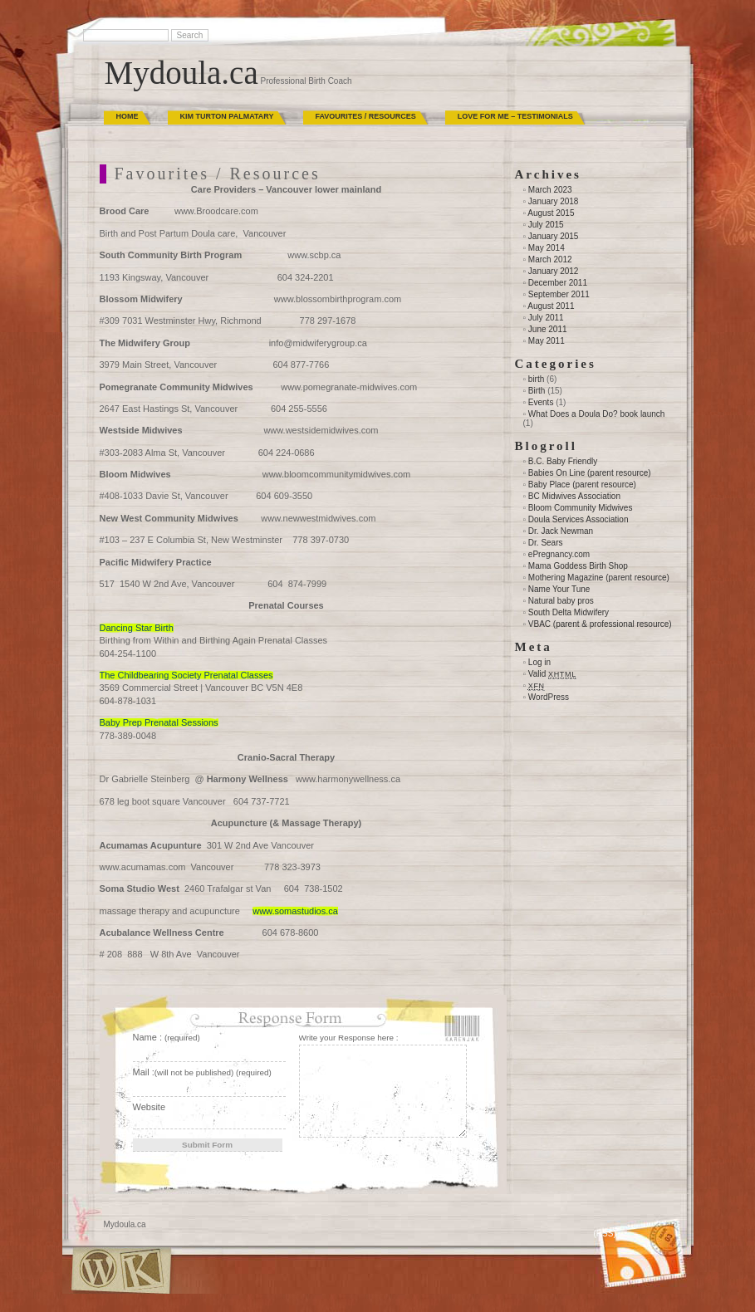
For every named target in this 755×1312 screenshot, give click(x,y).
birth (536, 379)
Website (149, 1107)
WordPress (548, 697)
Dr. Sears (545, 542)
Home (127, 116)
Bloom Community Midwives (580, 507)
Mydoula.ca (181, 73)
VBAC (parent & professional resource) (600, 624)
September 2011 (559, 294)
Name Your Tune (559, 589)
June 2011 (547, 329)
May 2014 (546, 247)
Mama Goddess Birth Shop (578, 565)
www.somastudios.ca (295, 911)
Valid (552, 673)
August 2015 (550, 213)
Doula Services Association (578, 519)
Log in (539, 662)
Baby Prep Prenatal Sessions (159, 722)
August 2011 (550, 306)
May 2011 (546, 340)
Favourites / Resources (366, 116)
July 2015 (546, 224)
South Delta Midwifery (568, 612)
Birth (537, 390)
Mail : (202, 1072)
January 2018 (553, 201)
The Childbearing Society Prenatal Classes (186, 675)
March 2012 (550, 259)
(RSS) (605, 1233)
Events (541, 402)
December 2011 (557, 282)
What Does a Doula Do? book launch (596, 414)
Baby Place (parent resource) (582, 484)
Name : (166, 1037)
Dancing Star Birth (137, 628)
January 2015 (553, 236)
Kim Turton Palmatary (227, 116)
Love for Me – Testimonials (515, 116)
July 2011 (546, 317)
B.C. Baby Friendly (562, 461)
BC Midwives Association (574, 496)
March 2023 (550, 189)
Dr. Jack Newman (560, 531)
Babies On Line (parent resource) (589, 472)
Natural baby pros (561, 600)
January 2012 (553, 271)
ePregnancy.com (559, 554)
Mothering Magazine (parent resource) (598, 577)
